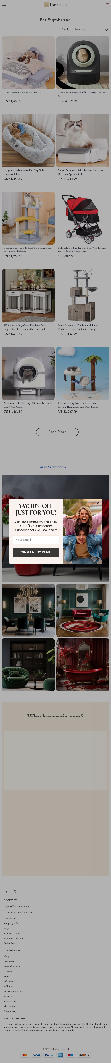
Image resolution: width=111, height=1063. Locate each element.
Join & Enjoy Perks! (36, 552)
